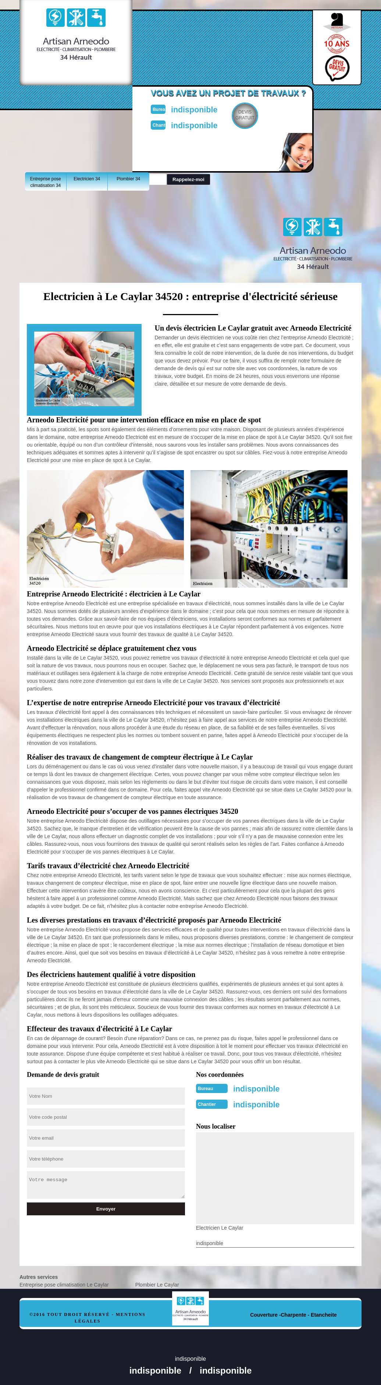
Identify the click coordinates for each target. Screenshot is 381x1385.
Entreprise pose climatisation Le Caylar (64, 1282)
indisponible (207, 108)
